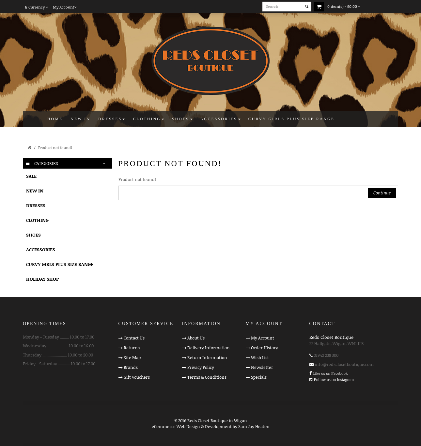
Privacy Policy (200, 367)
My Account (262, 338)
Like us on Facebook (330, 373)
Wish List (260, 357)
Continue (382, 193)
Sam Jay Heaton (254, 426)
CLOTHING (37, 220)
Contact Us (134, 338)
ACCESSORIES (40, 249)
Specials (259, 377)
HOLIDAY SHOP (42, 278)
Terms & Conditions (206, 377)
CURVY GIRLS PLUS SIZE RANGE (59, 264)
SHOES (33, 234)
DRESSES (35, 205)
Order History (264, 348)
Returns (132, 348)
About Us (196, 338)
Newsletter (262, 367)
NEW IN (34, 190)
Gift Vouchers (137, 377)
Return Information (207, 357)
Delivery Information (208, 348)
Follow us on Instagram (334, 379)
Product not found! (55, 147)
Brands (131, 367)
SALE (31, 176)
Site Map (132, 357)
